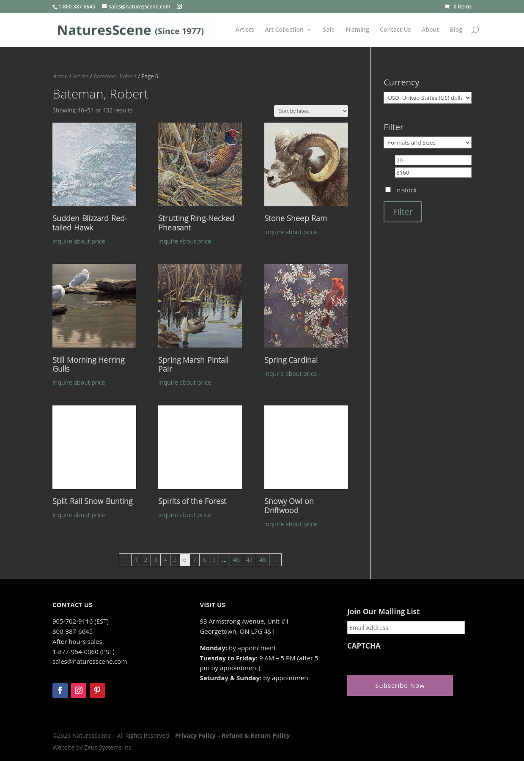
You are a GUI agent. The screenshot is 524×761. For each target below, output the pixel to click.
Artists (245, 30)
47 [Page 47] (249, 560)
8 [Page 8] (204, 560)
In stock (405, 190)
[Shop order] (311, 111)
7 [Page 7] (194, 560)
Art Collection (284, 30)
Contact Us (395, 30)
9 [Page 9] (214, 560)
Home (60, 76)
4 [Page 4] (165, 560)
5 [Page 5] (175, 560)
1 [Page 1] (136, 560)
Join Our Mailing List (383, 611)
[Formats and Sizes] (428, 142)
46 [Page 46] (236, 560)
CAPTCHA (364, 646)
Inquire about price (78, 241)
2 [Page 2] (146, 560)
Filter (403, 211)
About (430, 30)
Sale (329, 30)
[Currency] (428, 98)
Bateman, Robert (115, 76)
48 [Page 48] (262, 560)
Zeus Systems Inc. (108, 747)
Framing (357, 30)
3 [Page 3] (155, 560)
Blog (456, 30)
